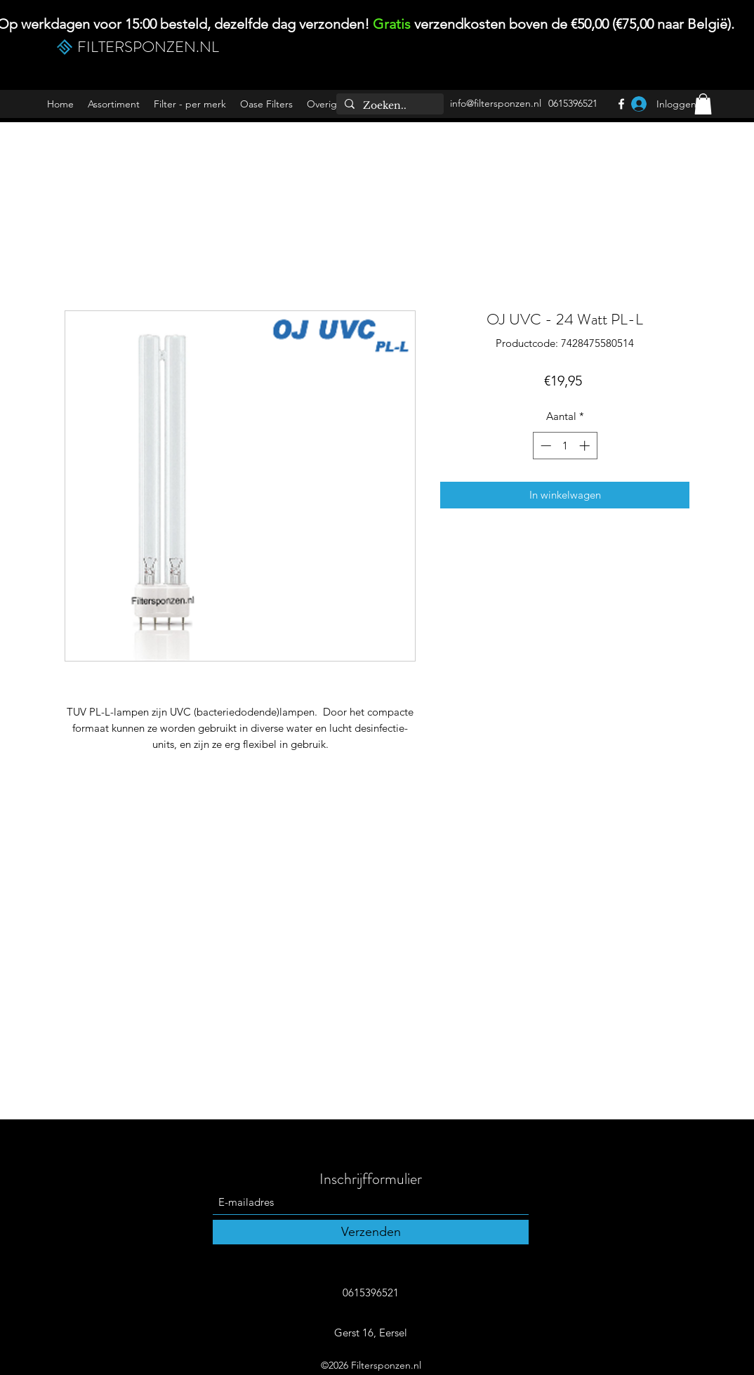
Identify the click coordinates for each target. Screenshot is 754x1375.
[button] (190, 104)
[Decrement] (544, 446)
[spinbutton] (564, 446)
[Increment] (585, 446)
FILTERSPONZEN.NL (148, 47)
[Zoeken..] (388, 106)
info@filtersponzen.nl (495, 103)
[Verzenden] (371, 1232)
